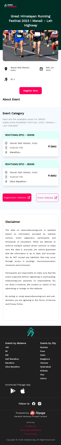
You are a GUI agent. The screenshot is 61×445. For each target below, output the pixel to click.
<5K (7, 347)
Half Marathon (12, 359)
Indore (43, 378)
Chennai (44, 363)
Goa (42, 374)
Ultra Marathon (12, 367)
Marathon (9, 363)
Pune (42, 351)
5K (6, 351)
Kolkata (43, 371)
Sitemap (31, 422)
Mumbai (44, 347)
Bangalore (45, 359)
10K (6, 355)
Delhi (42, 355)
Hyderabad (45, 367)
